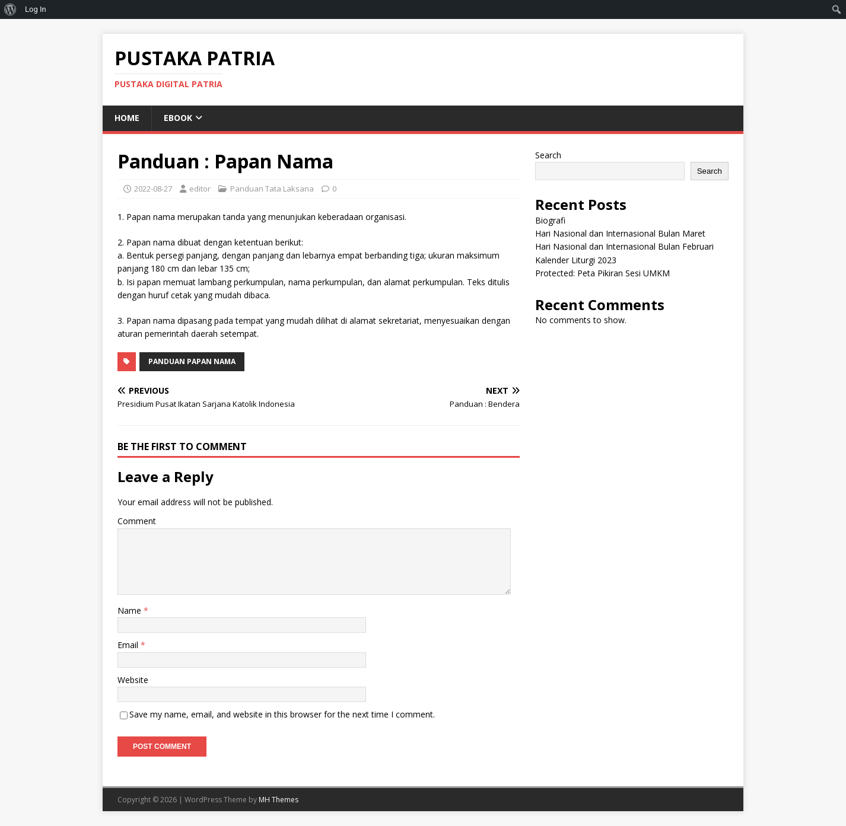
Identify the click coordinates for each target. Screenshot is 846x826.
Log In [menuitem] (35, 9)
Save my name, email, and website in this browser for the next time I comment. (282, 714)
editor (200, 188)
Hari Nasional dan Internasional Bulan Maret (620, 233)
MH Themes (278, 800)
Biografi (550, 220)
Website (132, 679)
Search (548, 155)
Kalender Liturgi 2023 (575, 260)
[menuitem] (10, 9)
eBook (178, 117)
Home (127, 117)
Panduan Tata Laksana (272, 188)
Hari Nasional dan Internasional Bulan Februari (624, 246)
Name (130, 610)
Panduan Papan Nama (192, 361)
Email (129, 644)
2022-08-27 (153, 188)
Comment (136, 521)
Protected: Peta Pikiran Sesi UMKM (602, 273)
